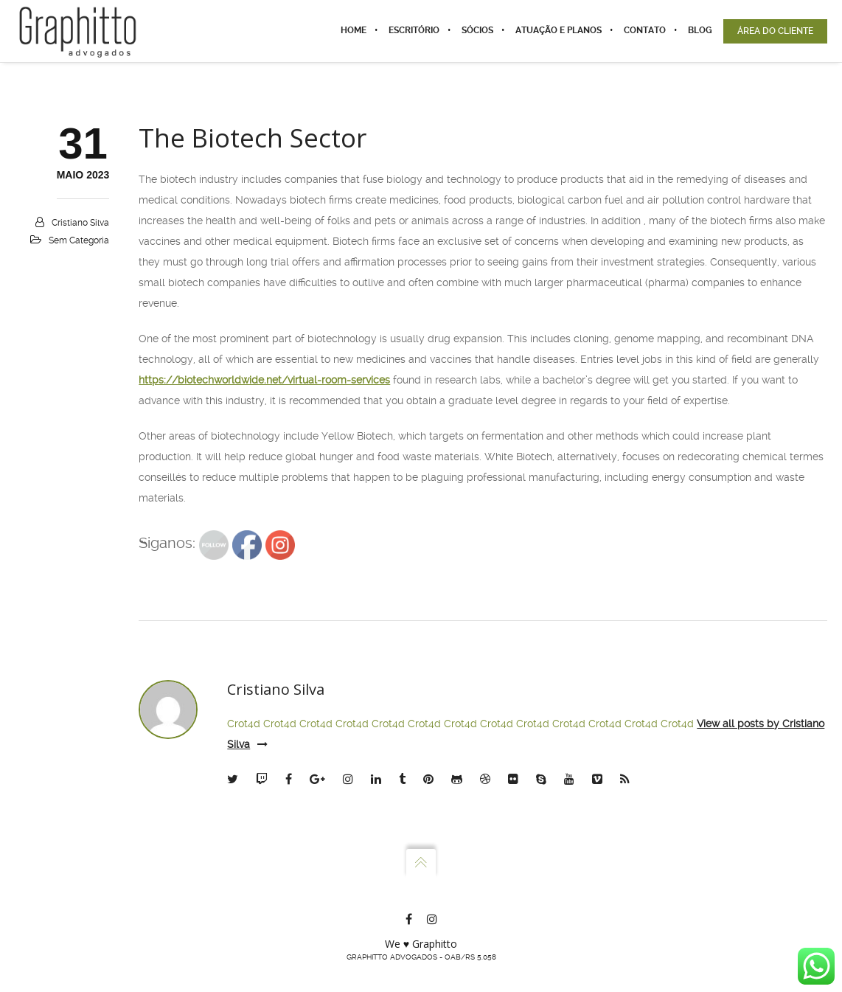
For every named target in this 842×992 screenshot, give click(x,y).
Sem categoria (79, 240)
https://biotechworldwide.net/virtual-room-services (264, 380)
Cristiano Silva (80, 223)
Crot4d (243, 723)
